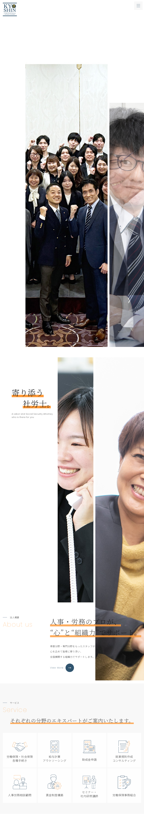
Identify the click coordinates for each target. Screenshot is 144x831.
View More (62, 677)
